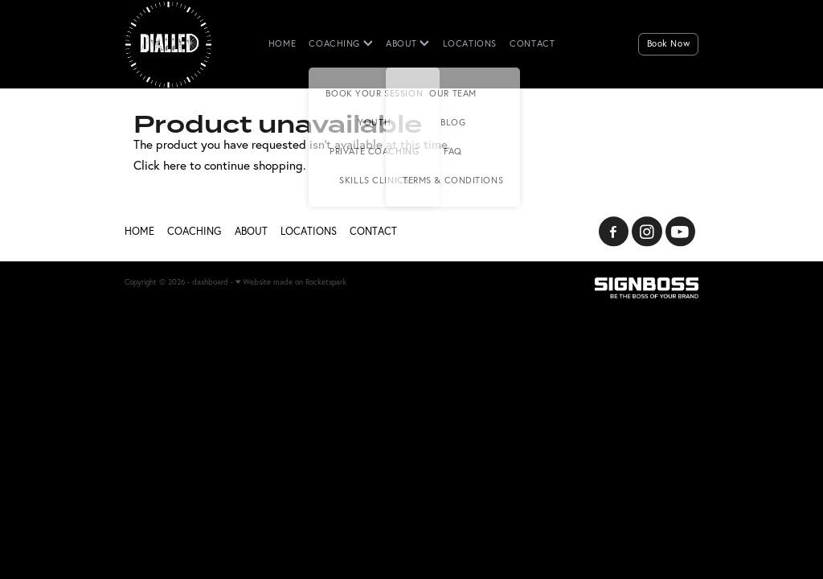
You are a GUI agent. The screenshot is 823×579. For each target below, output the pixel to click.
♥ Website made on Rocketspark (290, 281)
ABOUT (407, 43)
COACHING (340, 43)
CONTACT (532, 43)
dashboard (210, 281)
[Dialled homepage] (182, 44)
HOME (282, 43)
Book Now (668, 43)
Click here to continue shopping (218, 165)
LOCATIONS (470, 43)
